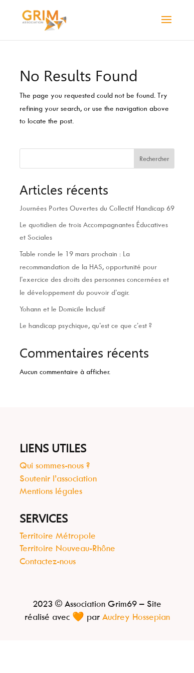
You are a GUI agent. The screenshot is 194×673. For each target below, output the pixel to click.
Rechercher (154, 158)
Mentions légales (51, 490)
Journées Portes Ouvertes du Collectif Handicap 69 (97, 208)
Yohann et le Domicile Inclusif (62, 308)
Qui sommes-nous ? (55, 465)
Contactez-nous (48, 561)
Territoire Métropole (58, 535)
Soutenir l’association (58, 478)
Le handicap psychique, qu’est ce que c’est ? (86, 325)
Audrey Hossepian (136, 616)
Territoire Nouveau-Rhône (67, 548)
